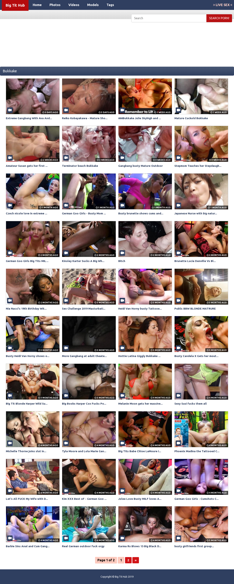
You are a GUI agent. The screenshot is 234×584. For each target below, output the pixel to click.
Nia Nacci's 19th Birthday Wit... (27, 308)
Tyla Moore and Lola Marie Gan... (85, 451)
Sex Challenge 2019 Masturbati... (85, 308)
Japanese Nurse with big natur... (197, 213)
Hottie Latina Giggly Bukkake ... (140, 356)
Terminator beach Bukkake (81, 165)
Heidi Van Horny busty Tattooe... (141, 308)
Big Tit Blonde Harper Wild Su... (28, 403)
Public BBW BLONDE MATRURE (196, 308)
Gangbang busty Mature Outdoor (141, 165)
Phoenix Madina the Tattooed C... (197, 451)
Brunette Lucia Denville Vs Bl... (196, 261)
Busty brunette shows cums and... (141, 213)
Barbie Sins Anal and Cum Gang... (29, 546)
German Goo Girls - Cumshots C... (197, 498)
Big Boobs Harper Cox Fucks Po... (85, 403)
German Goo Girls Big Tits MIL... (28, 261)
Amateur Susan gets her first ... (28, 165)
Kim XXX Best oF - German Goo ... (85, 498)
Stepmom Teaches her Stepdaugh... (199, 165)
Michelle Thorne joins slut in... (27, 451)
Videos (73, 5)
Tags (110, 5)
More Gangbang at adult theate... (85, 356)
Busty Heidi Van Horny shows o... (29, 356)
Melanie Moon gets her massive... (141, 403)
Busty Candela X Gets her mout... (197, 356)
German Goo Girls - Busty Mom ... (85, 213)
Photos (55, 5)
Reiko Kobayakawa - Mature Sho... (86, 118)
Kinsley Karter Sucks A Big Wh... (84, 261)
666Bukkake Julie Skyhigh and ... (141, 118)
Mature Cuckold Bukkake (191, 118)
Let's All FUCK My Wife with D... (28, 498)
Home (37, 5)
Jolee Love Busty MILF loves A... (141, 498)
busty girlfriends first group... (195, 546)
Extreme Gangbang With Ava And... (30, 118)
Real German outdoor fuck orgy (84, 546)
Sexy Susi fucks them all (191, 403)
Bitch (121, 261)
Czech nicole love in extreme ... (28, 213)
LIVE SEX (222, 5)
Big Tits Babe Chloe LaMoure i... (140, 451)
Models (93, 5)
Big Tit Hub (15, 5)
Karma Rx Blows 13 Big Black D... (140, 546)
